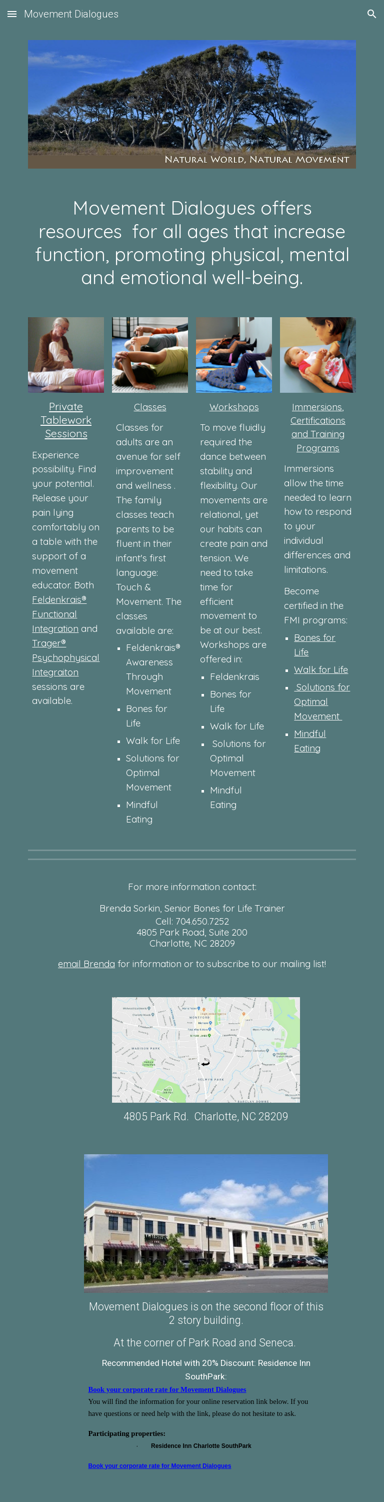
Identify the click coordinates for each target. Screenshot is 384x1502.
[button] (12, 14)
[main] (192, 243)
